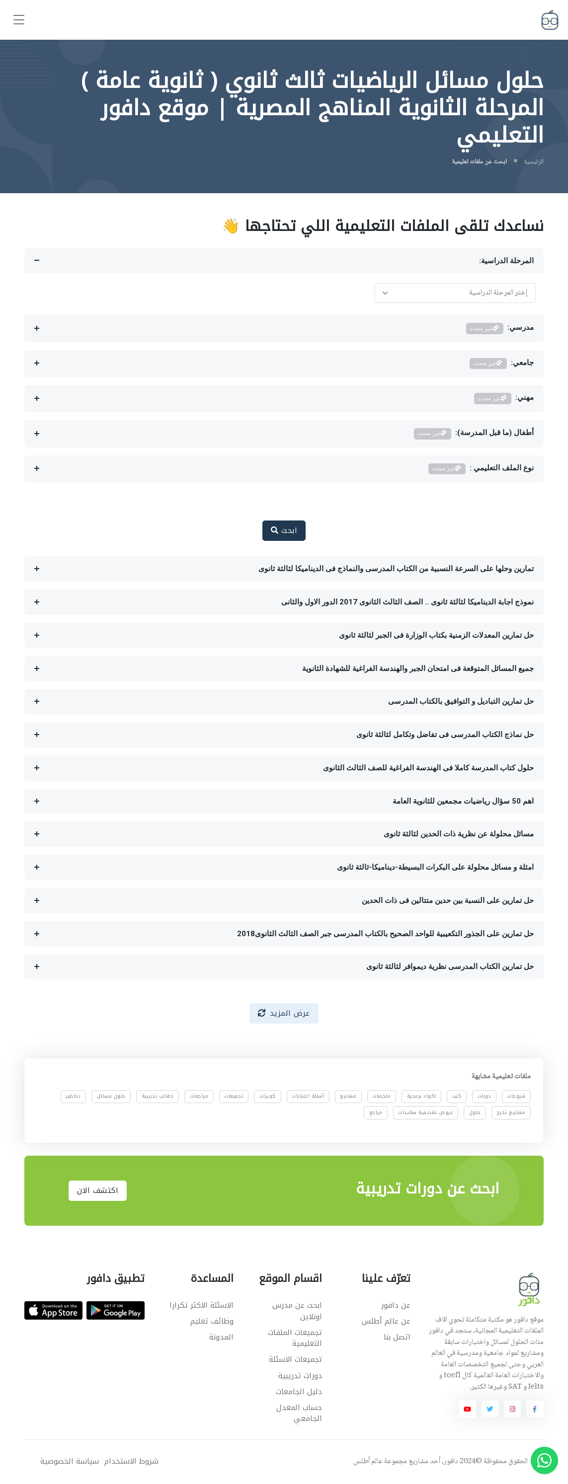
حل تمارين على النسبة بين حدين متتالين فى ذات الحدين (448, 900)
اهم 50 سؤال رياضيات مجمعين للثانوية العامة (463, 801)
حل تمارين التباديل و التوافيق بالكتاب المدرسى (461, 701)
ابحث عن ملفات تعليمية (479, 161)
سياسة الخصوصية (69, 1461)
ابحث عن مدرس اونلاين (297, 1311)
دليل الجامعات (299, 1392)
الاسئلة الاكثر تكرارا (201, 1305)
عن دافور (395, 1305)
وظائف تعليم (212, 1321)
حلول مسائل (111, 1096)
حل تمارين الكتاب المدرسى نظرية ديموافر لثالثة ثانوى (450, 966)
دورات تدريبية (300, 1376)
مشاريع (348, 1096)
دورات (484, 1096)
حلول (475, 1112)
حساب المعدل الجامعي (299, 1413)
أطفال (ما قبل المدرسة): (474, 434)
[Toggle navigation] (19, 20)
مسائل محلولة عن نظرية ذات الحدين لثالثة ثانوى (459, 833)
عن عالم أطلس (386, 1321)
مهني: (504, 398)
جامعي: (502, 364)
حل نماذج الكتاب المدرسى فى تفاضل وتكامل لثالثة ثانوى (445, 734)
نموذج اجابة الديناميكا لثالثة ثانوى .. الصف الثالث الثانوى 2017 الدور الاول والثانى (407, 601)
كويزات (267, 1096)
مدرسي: (500, 328)
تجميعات (234, 1096)
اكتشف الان (97, 1190)
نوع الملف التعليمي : (481, 469)
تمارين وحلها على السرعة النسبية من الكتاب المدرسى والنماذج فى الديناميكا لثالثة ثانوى (396, 568)
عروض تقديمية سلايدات (426, 1112)
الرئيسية (534, 161)
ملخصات (382, 1096)
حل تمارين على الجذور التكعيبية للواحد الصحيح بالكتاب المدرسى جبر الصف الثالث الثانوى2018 (385, 933)
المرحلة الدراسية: (506, 260)
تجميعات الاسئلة (295, 1359)
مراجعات (199, 1096)
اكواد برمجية (421, 1096)
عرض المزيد (284, 1013)
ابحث (284, 530)
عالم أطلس (368, 1461)
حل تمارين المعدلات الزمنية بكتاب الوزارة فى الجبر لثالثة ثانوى (436, 635)
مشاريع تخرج (511, 1112)
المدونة (221, 1337)
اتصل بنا (397, 1337)
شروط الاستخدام (131, 1461)
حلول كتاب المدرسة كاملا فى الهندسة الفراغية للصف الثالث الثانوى (428, 767)
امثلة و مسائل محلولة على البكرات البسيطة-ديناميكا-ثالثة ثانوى (435, 867)
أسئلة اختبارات (308, 1096)
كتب (457, 1096)
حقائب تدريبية (158, 1096)
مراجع (376, 1112)
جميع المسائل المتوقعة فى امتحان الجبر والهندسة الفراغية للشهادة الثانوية (418, 668)
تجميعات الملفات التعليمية (295, 1338)
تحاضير (73, 1096)
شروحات (516, 1096)
